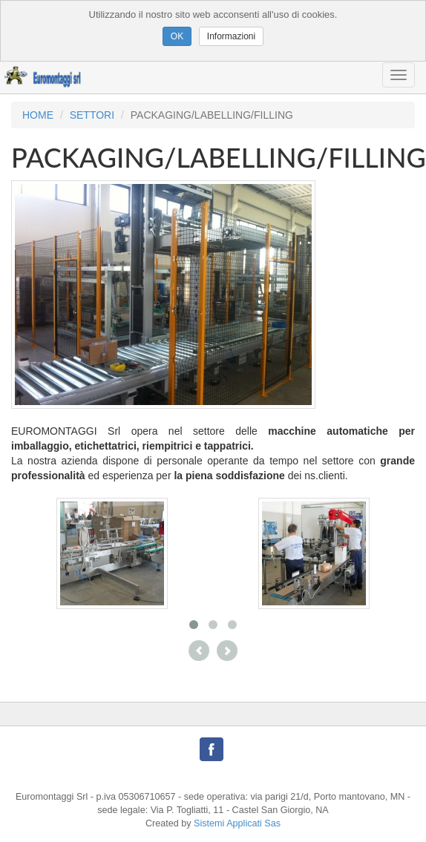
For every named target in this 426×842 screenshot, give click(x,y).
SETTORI (92, 115)
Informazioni (231, 36)
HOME (37, 115)
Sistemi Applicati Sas (237, 823)
